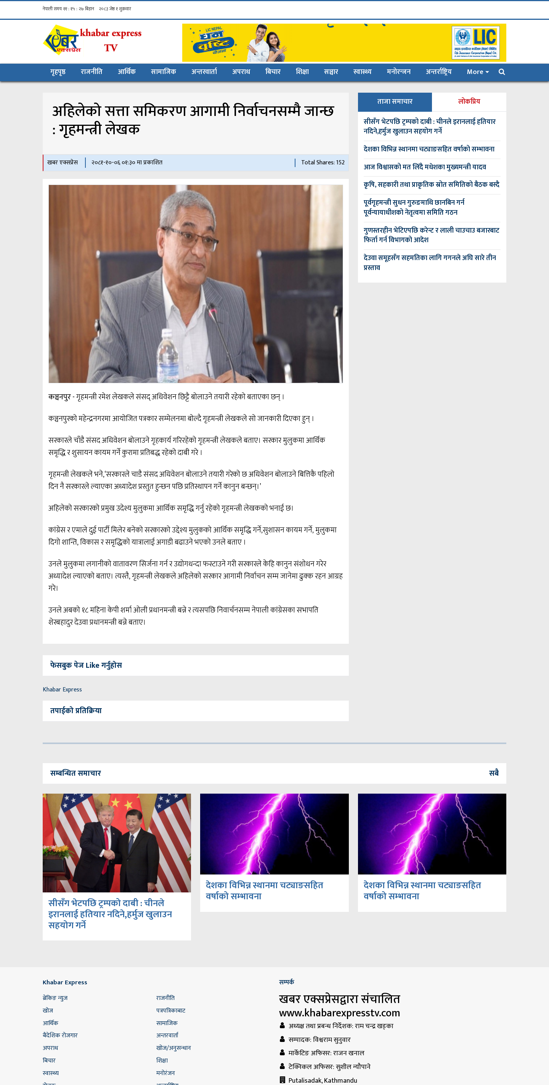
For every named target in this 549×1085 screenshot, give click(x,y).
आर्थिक (127, 72)
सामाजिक (163, 72)
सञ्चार (331, 72)
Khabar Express (62, 690)
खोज (48, 1011)
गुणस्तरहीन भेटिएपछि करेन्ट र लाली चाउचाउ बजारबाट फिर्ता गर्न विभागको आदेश (431, 235)
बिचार (273, 72)
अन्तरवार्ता (204, 72)
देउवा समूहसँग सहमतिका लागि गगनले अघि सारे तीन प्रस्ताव (430, 263)
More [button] (475, 72)
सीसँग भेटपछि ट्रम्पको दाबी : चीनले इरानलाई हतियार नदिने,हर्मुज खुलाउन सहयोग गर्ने (430, 127)
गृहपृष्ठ (61, 72)
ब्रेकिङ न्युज (55, 998)
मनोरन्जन (399, 72)
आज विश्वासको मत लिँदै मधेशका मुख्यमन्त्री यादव (425, 167)
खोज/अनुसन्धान (173, 1048)
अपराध (241, 72)
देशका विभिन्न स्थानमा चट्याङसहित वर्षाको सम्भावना (429, 149)
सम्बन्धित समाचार (75, 773)
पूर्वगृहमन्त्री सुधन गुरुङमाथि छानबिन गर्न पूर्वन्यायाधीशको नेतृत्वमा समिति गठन (414, 208)
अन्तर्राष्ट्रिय (439, 72)
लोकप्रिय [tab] (469, 102)
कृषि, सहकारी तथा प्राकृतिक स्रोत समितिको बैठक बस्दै (431, 185)
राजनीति (92, 72)
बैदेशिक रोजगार (60, 1035)
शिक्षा (302, 72)
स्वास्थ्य (362, 72)
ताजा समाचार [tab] (395, 102)
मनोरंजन (165, 1073)
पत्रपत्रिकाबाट (170, 1011)
